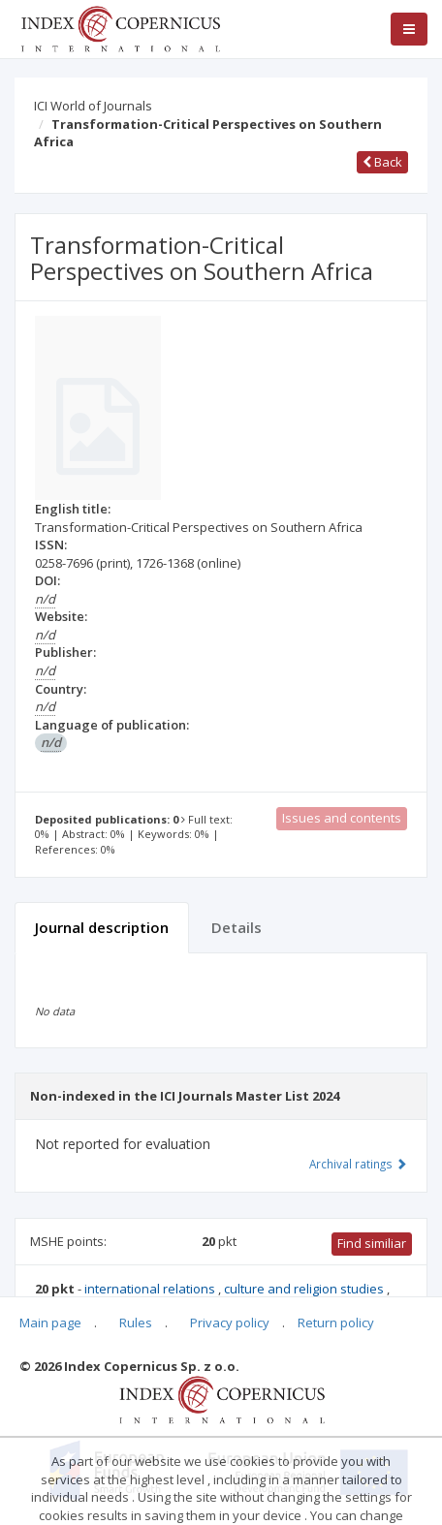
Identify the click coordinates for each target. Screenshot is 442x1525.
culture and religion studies (305, 1288)
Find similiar (371, 1243)
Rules (135, 1322)
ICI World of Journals (93, 105)
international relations (151, 1288)
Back (382, 162)
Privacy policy (229, 1322)
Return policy (336, 1322)
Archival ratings (358, 1163)
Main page (50, 1322)
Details (236, 927)
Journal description (102, 927)
